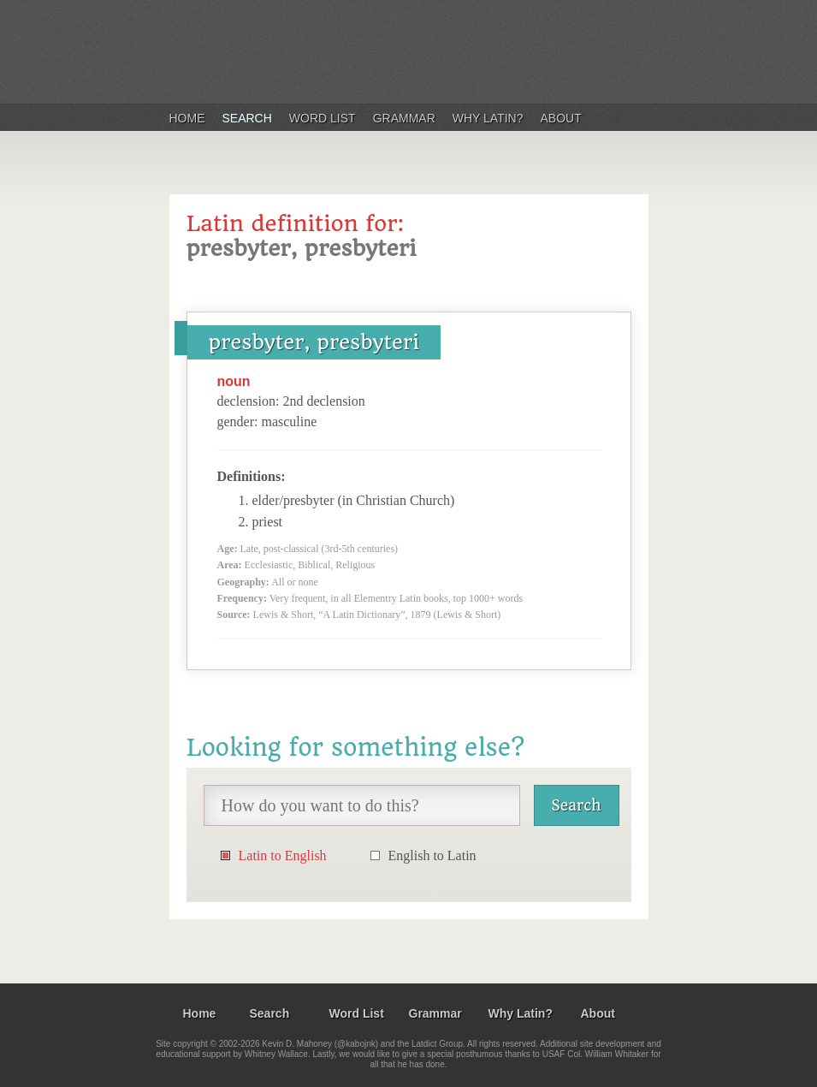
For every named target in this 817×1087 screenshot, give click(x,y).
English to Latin (432, 855)
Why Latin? (488, 118)
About (561, 118)
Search (247, 118)
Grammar (404, 118)
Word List (322, 118)
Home (187, 118)
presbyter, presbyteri (314, 342)
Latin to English (283, 855)
